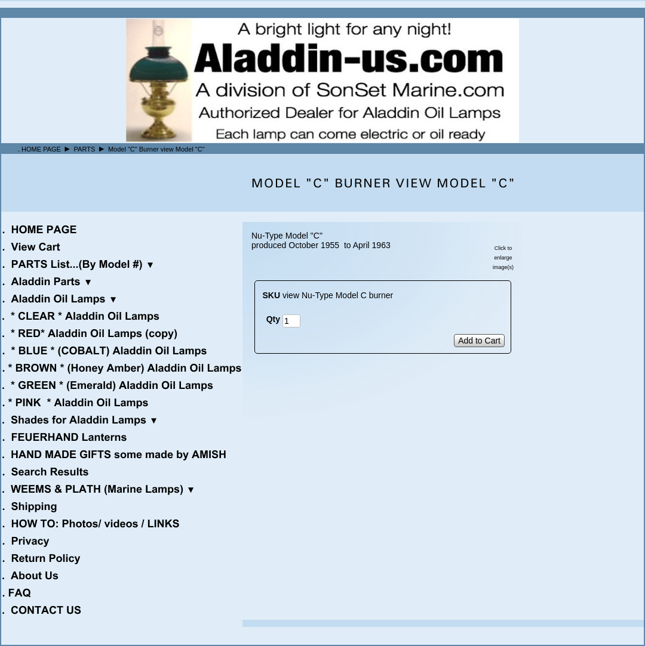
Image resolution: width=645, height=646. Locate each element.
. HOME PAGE (39, 149)
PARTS (85, 149)
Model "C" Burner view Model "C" (156, 149)
